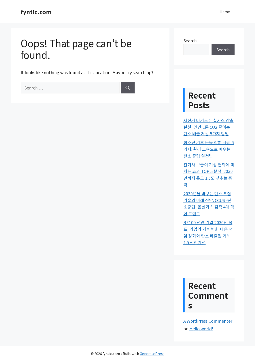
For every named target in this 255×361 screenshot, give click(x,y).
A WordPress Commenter (207, 321)
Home (225, 11)
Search (190, 40)
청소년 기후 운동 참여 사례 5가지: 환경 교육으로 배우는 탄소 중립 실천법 (208, 149)
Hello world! (201, 328)
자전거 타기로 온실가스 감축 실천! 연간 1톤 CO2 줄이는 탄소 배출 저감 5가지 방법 (208, 127)
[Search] (128, 87)
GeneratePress (152, 353)
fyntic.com (36, 11)
